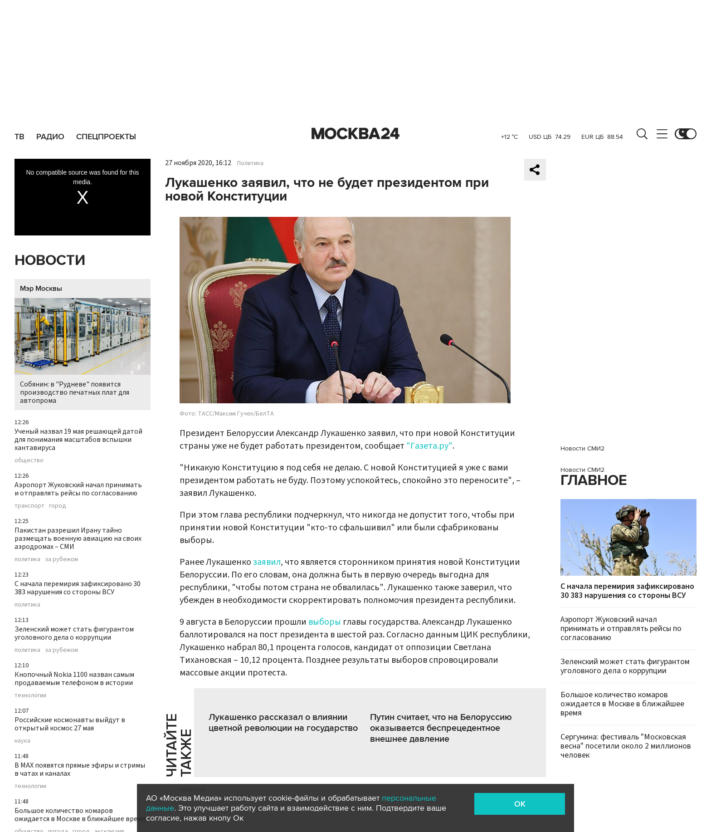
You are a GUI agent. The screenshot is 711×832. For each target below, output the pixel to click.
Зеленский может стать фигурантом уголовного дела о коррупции (74, 633)
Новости (50, 260)
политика (27, 559)
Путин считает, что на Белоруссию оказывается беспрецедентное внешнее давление (441, 728)
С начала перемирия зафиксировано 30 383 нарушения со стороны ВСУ (78, 588)
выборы (324, 622)
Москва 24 (355, 134)
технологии (30, 695)
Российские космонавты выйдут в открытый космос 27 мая (70, 724)
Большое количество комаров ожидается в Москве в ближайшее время (80, 815)
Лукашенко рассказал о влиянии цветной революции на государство (283, 723)
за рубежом (61, 559)
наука (22, 741)
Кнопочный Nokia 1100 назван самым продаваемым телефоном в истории (74, 679)
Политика (250, 163)
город (57, 506)
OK (520, 804)
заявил (267, 562)
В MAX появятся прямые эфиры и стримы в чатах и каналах (80, 769)
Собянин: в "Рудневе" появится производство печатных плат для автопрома (82, 352)
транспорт (29, 506)
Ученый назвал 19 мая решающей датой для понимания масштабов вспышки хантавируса (78, 439)
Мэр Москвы (41, 288)
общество (29, 460)
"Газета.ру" (429, 446)
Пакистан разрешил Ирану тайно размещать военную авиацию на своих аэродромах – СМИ (78, 538)
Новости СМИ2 (582, 448)
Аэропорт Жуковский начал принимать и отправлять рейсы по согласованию (78, 489)
